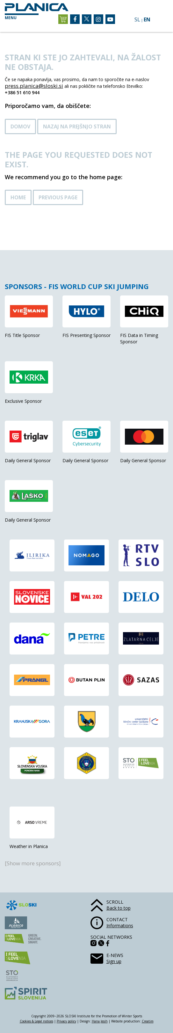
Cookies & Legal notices (36, 1021)
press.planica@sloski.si (34, 85)
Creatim (148, 1021)
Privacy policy (66, 1021)
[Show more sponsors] (33, 863)
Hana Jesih (100, 1021)
